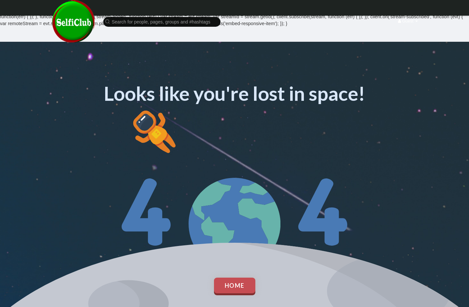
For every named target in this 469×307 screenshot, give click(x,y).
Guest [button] (408, 21)
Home (235, 285)
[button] (162, 21)
